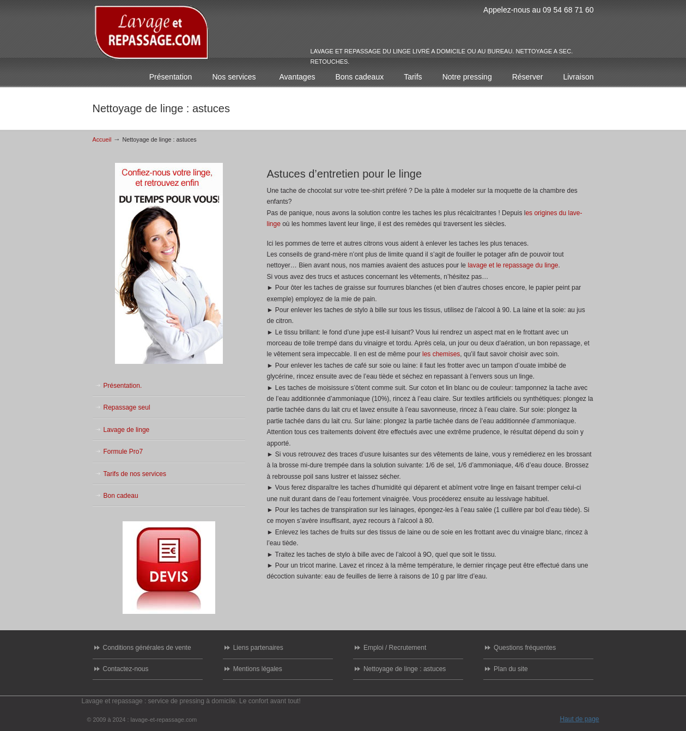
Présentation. (123, 385)
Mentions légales (257, 669)
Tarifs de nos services (135, 474)
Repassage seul (127, 407)
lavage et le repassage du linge (513, 265)
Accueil (102, 139)
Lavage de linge (127, 430)
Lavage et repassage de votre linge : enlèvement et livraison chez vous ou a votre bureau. (152, 32)
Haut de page (579, 719)
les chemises (441, 354)
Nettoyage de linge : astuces (404, 669)
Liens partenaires (258, 647)
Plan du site (511, 669)
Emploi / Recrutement (394, 647)
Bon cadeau (121, 495)
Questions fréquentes (525, 647)
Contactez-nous (126, 669)
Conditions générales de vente (147, 647)
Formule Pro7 (123, 451)
